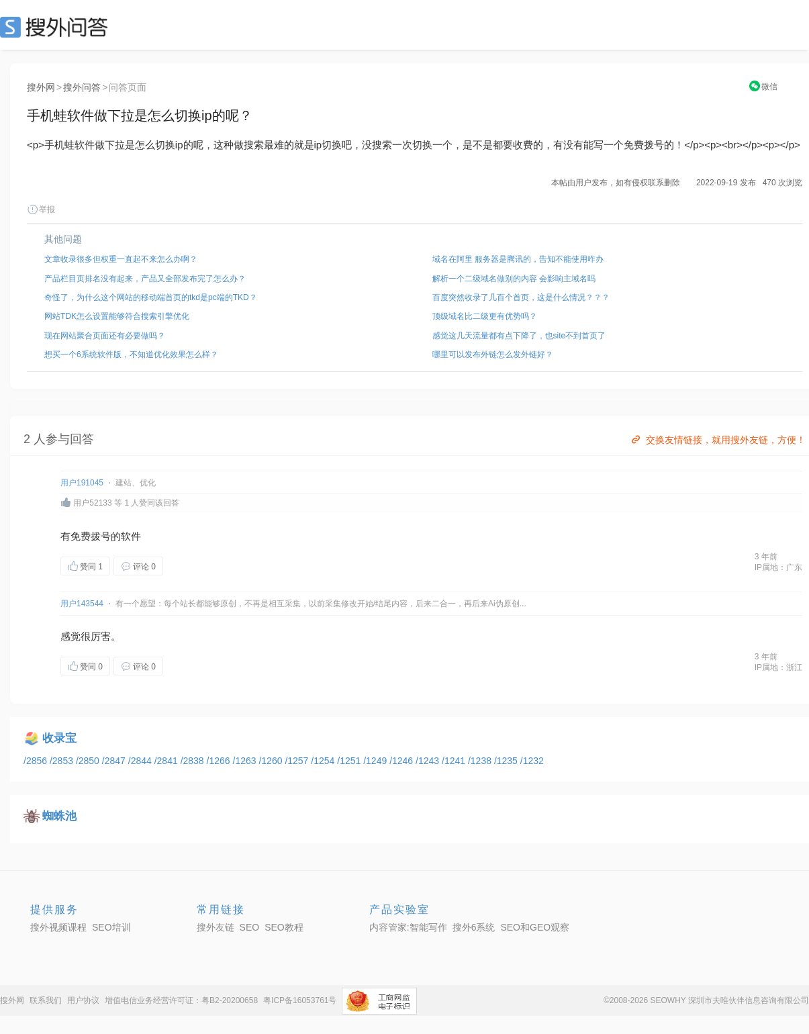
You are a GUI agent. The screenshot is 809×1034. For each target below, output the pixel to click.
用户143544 (81, 603)
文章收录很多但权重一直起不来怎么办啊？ (120, 259)
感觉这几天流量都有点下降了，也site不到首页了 (519, 335)
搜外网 (41, 87)
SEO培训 (111, 927)
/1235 (507, 760)
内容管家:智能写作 (408, 927)
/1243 (429, 760)
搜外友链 (215, 927)
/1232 (532, 760)
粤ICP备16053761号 (299, 1000)
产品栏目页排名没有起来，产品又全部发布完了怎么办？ (145, 278)
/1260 (271, 760)
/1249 (376, 760)
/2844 (141, 760)
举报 (41, 209)
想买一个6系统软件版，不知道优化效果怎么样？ (131, 354)
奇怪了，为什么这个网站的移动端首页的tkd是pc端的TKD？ (150, 297)
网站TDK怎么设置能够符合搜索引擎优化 (116, 316)
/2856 (36, 760)
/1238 (481, 760)
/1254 (324, 760)
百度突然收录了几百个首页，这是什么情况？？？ (521, 297)
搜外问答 (82, 87)
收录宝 (59, 738)
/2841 (167, 760)
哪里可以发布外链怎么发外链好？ (492, 354)
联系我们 (46, 1000)
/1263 (246, 760)
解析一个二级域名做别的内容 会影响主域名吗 (514, 278)
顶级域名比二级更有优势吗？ (484, 316)
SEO (57, 27)
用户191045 (81, 482)
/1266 (220, 760)
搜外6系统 (474, 927)
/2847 (115, 760)
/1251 (350, 760)
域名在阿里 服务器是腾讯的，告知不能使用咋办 (518, 259)
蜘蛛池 (59, 816)
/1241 (455, 760)
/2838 (194, 760)
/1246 (402, 760)
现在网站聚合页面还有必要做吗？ (104, 335)
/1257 (298, 760)
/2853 (63, 760)
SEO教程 (284, 927)
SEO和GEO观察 (534, 927)
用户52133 (92, 503)
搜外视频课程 (58, 927)
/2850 (89, 760)
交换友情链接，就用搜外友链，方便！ (717, 439)
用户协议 (83, 1000)
